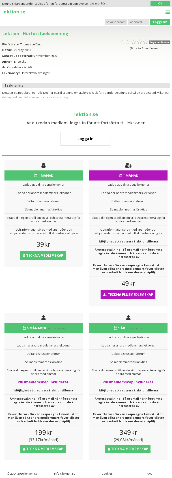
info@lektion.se (64, 474)
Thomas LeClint (30, 44)
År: (4, 67)
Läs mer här (98, 3)
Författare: (10, 44)
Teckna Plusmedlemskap (128, 294)
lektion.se (13, 11)
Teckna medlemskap (43, 255)
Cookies (107, 474)
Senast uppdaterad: (17, 56)
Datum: (7, 50)
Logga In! (160, 22)
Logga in (85, 138)
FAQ (149, 474)
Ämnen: (7, 61)
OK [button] (160, 3)
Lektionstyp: (12, 73)
